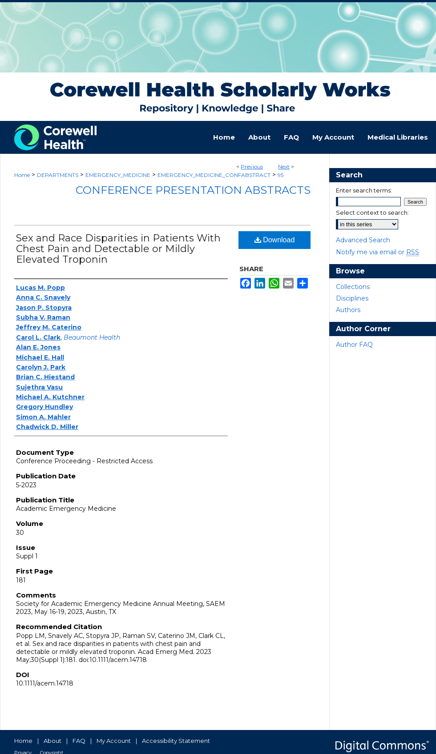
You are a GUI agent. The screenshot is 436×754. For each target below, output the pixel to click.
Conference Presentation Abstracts (193, 190)
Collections (353, 287)
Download (274, 240)
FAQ (79, 740)
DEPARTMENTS (57, 175)
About (52, 740)
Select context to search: (372, 212)
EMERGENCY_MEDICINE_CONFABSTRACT (213, 175)
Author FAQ (354, 345)
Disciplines (352, 298)
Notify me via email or (377, 252)
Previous (252, 166)
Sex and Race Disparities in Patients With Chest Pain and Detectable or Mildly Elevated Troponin (118, 248)
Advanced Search (363, 240)
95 (280, 175)
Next (284, 166)
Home (22, 175)
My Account (114, 740)
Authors (348, 310)
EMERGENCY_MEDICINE (117, 175)
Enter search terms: (364, 190)
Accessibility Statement (176, 740)
